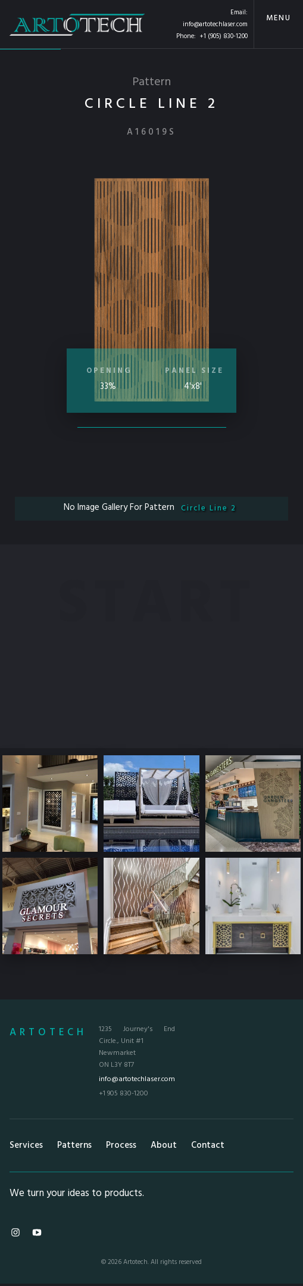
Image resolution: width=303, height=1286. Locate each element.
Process (121, 1145)
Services (26, 1145)
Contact (207, 1145)
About (164, 1145)
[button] (278, 24)
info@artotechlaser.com (215, 24)
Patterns (74, 1145)
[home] (77, 24)
